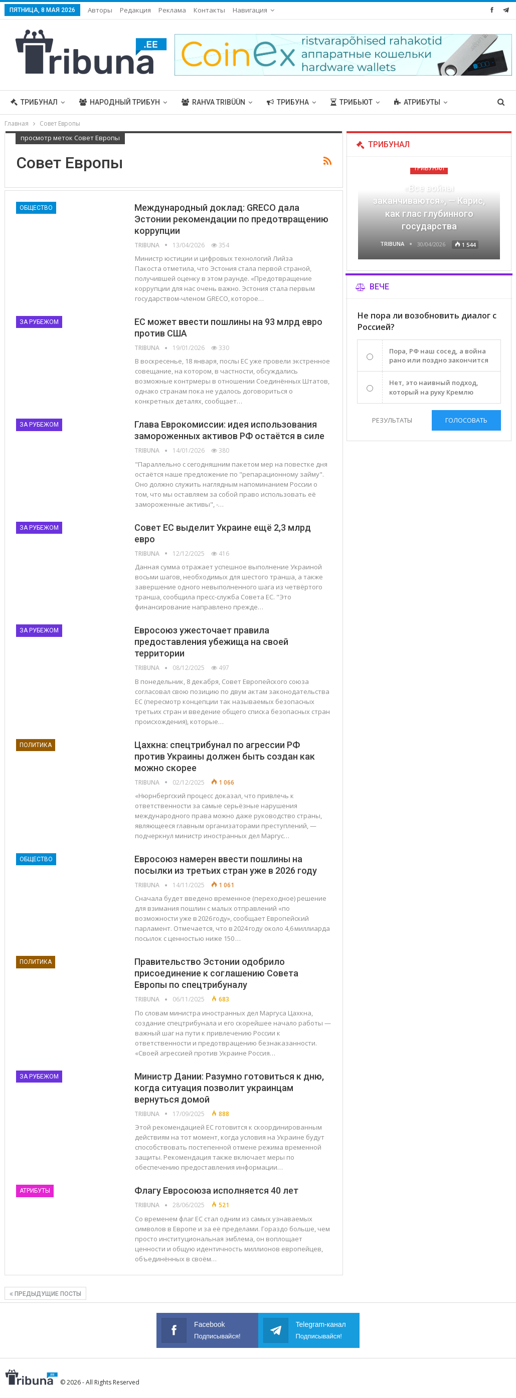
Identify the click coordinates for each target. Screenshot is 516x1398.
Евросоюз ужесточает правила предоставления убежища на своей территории (211, 641)
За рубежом (39, 321)
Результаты (392, 420)
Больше (409, 102)
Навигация (250, 10)
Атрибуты (35, 1190)
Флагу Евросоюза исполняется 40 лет (216, 1190)
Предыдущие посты (45, 1293)
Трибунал (34, 102)
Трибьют (351, 102)
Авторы (100, 10)
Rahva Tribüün (213, 102)
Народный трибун (119, 102)
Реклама (172, 10)
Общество (36, 207)
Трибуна (288, 102)
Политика (36, 745)
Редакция (135, 10)
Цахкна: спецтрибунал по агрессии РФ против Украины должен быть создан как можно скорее (224, 756)
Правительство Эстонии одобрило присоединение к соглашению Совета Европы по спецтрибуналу (216, 973)
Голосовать (466, 420)
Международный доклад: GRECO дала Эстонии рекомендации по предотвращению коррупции (231, 219)
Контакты (209, 10)
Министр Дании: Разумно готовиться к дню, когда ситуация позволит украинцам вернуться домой (229, 1088)
